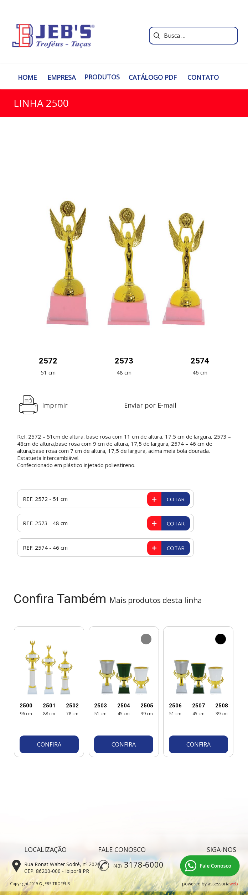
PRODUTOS (102, 77)
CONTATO (203, 77)
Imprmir (55, 405)
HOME (27, 77)
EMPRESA (61, 77)
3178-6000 (144, 864)
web (233, 884)
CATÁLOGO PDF (153, 77)
